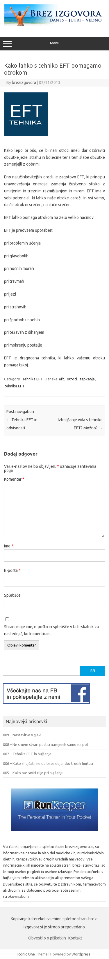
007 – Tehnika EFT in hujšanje (27, 754)
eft (61, 379)
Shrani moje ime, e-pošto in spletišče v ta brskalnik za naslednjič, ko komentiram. (51, 630)
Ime (8, 546)
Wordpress (81, 954)
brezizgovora (24, 82)
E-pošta (12, 570)
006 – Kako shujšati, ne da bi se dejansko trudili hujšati (48, 763)
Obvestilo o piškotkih (47, 938)
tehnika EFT (15, 386)
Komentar (14, 479)
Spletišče (12, 595)
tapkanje (87, 379)
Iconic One (26, 954)
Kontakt (75, 938)
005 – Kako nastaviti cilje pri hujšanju (33, 773)
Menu (54, 44)
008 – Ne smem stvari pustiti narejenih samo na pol (45, 744)
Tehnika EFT (32, 379)
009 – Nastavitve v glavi (22, 735)
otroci (72, 379)
